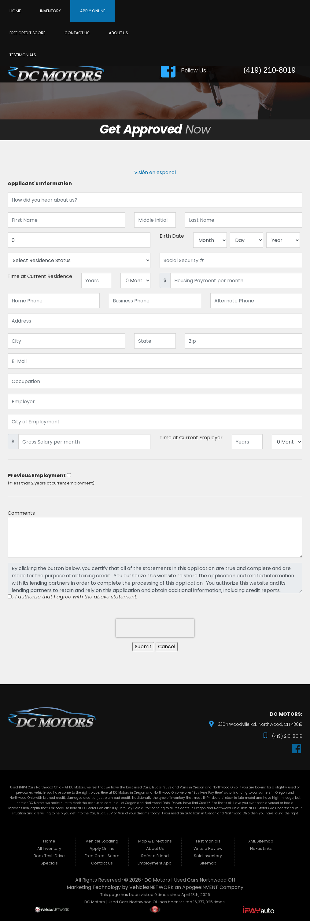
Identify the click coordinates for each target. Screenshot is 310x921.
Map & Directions (155, 841)
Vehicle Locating (102, 841)
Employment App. (155, 863)
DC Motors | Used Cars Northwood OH (189, 879)
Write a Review (208, 848)
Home (15, 10)
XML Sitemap (260, 841)
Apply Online (92, 10)
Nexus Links (261, 848)
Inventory (50, 10)
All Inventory (49, 848)
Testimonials (22, 54)
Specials (49, 863)
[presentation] (155, 628)
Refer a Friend (155, 855)
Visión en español (155, 172)
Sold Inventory (208, 855)
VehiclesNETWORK (151, 887)
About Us (118, 32)
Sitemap (208, 863)
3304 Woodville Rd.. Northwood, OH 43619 (259, 725)
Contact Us (77, 32)
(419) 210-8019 (286, 736)
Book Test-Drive (49, 855)
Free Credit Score (27, 32)
